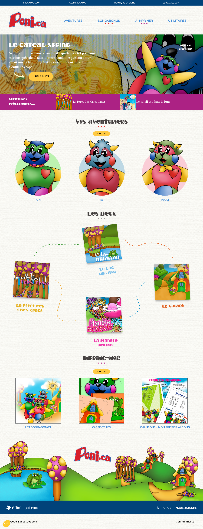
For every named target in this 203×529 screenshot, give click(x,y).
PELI (101, 200)
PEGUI (165, 200)
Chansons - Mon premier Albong (165, 427)
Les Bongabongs (38, 427)
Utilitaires (177, 21)
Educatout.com (31, 2)
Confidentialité (185, 521)
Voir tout (101, 133)
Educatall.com (171, 2)
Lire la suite (41, 76)
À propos (164, 508)
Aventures (73, 21)
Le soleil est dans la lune (153, 101)
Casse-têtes (101, 427)
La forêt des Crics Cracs (89, 101)
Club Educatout (78, 2)
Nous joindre (186, 508)
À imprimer (144, 21)
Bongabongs (109, 21)
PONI (38, 200)
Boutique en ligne (124, 2)
